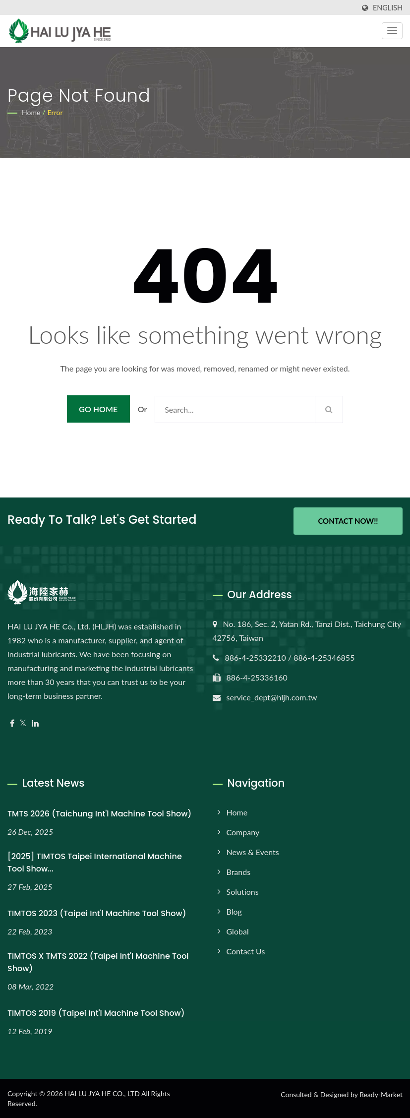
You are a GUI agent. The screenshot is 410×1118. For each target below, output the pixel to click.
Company (243, 831)
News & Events (253, 851)
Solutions (243, 891)
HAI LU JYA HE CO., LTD (101, 1093)
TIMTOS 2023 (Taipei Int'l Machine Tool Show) (96, 913)
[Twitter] (23, 723)
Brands (239, 871)
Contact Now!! (348, 520)
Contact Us (246, 950)
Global (238, 930)
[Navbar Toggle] (392, 30)
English (388, 8)
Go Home (98, 409)
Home (31, 112)
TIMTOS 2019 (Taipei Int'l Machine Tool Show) (96, 1012)
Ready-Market (381, 1094)
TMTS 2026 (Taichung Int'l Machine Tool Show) (99, 813)
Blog (234, 911)
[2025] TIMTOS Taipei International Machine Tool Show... (94, 862)
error (55, 112)
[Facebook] (12, 723)
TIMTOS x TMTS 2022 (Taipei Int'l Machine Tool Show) (98, 961)
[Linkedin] (35, 723)
